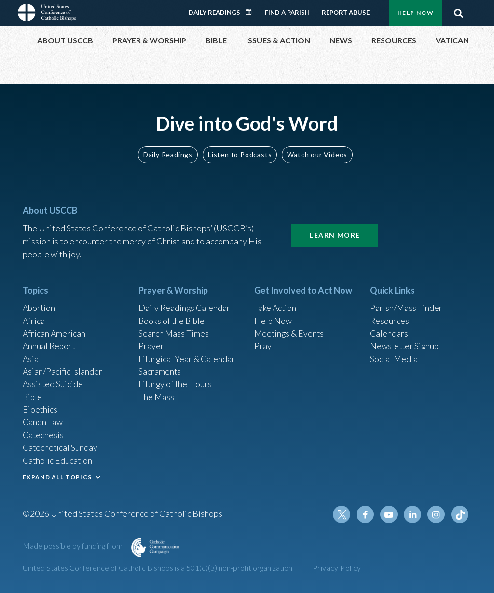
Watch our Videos (317, 149)
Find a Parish (287, 12)
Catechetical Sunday (61, 446)
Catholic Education (58, 459)
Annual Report (50, 342)
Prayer (151, 342)
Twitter (344, 514)
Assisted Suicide (53, 381)
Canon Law (43, 420)
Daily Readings (214, 12)
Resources (390, 316)
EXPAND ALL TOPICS (57, 476)
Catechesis (44, 433)
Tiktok (459, 514)
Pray (263, 342)
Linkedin (413, 514)
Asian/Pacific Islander (63, 368)
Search (458, 13)
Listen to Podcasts (240, 149)
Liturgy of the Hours (175, 381)
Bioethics (40, 407)
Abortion (39, 303)
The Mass (156, 394)
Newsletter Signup (405, 342)
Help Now (416, 12)
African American (54, 329)
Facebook (367, 514)
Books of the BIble (172, 316)
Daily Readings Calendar (252, 12)
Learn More (335, 230)
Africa (34, 316)
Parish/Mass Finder (406, 303)
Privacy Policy (337, 567)
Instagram (436, 514)
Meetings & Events (290, 329)
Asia (31, 355)
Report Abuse (346, 12)
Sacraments (159, 368)
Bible (33, 394)
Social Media (394, 355)
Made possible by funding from (73, 545)
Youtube (390, 514)
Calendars (389, 329)
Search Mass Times (173, 329)
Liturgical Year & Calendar (187, 355)
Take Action (275, 303)
